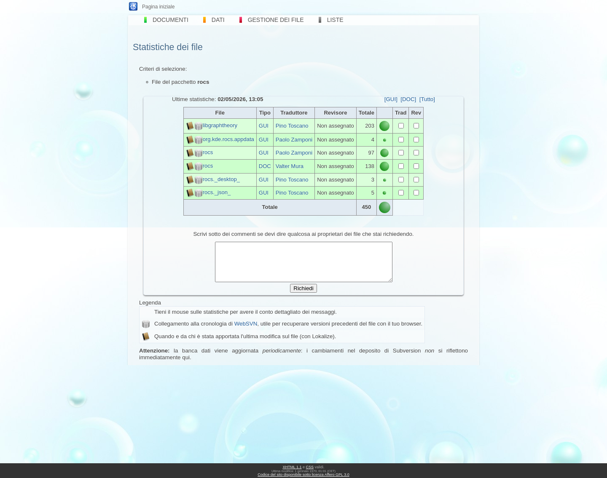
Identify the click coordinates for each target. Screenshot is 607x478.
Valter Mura (290, 166)
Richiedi (303, 296)
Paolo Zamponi (294, 139)
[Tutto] (427, 99)
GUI (264, 126)
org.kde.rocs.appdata (228, 139)
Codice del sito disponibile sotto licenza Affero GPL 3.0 (303, 475)
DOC (265, 166)
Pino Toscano (292, 126)
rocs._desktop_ (221, 179)
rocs (208, 152)
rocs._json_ (217, 192)
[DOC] (408, 99)
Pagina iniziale (158, 7)
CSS (310, 467)
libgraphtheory (220, 125)
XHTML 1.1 (291, 467)
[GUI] (391, 99)
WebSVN (246, 331)
